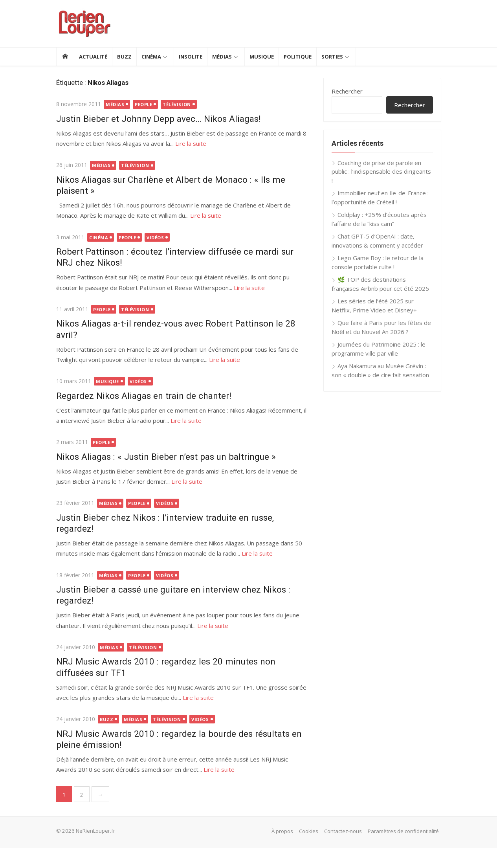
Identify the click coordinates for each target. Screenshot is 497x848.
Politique (298, 56)
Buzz (124, 56)
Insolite (190, 56)
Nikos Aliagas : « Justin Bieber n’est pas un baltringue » (166, 457)
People (143, 104)
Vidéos (155, 237)
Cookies (308, 831)
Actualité (93, 56)
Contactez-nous (343, 831)
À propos (282, 831)
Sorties (332, 56)
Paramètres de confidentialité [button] (403, 831)
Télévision (177, 104)
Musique (261, 56)
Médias (222, 56)
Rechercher (347, 91)
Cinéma (151, 56)
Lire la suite (190, 143)
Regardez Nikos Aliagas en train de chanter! (143, 396)
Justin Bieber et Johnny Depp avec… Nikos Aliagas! (158, 119)
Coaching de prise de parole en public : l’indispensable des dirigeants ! (381, 171)
